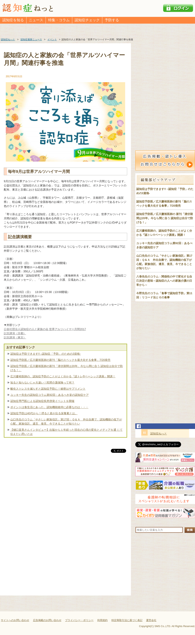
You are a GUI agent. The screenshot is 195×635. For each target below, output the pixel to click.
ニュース (36, 20)
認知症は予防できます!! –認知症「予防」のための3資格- (45, 353)
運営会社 (151, 620)
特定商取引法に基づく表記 (126, 620)
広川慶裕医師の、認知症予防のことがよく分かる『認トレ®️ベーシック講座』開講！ (62, 376)
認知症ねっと (158, 433)
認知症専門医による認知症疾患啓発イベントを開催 (42, 401)
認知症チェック (87, 20)
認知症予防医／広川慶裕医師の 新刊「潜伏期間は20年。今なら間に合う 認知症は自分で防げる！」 (164, 218)
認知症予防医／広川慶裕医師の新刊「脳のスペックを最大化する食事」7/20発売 (60, 359)
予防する (112, 20)
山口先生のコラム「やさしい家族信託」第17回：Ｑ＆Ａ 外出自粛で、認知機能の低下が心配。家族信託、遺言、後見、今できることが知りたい (66, 421)
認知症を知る (13, 20)
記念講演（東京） (15, 337)
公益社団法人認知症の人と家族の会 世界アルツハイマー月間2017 (45, 329)
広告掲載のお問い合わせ (47, 620)
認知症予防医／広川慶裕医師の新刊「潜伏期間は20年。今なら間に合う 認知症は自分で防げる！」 (66, 368)
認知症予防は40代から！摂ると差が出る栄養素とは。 (44, 413)
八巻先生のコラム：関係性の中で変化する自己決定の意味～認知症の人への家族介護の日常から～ (164, 280)
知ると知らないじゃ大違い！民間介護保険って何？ (42, 382)
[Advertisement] (65, 495)
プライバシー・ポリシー (79, 620)
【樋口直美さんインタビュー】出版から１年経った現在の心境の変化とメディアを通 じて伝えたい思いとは (66, 432)
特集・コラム (59, 20)
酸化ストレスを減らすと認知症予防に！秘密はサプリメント (48, 388)
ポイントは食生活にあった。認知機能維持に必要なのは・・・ (49, 407)
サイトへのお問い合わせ (15, 620)
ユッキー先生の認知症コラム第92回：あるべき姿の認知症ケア (49, 394)
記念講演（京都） (15, 333)
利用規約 (102, 620)
